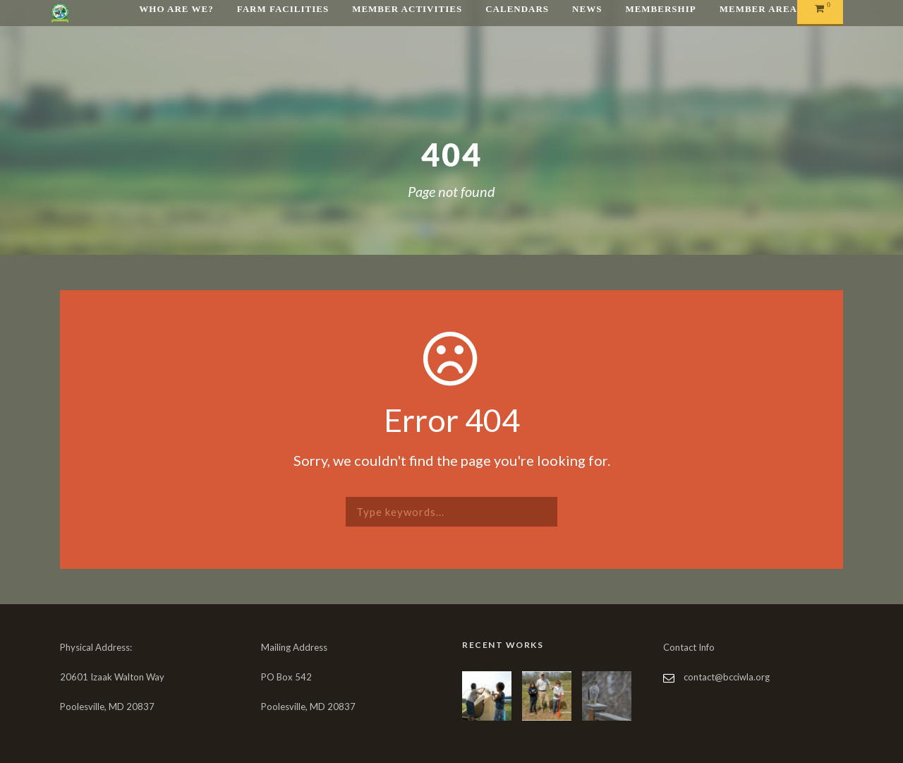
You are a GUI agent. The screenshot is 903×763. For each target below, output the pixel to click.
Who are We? (176, 9)
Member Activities (407, 9)
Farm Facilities (283, 9)
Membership (660, 9)
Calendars (517, 9)
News (587, 9)
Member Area (758, 9)
